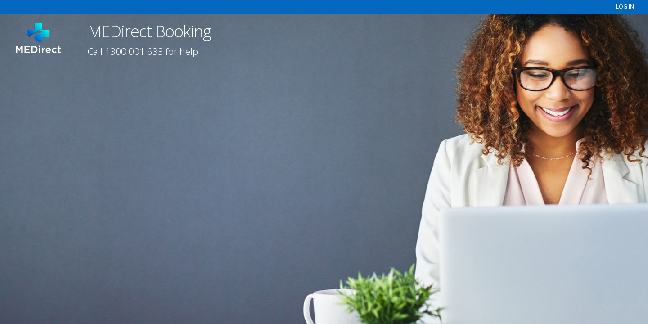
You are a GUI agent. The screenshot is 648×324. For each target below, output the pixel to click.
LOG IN (625, 6)
